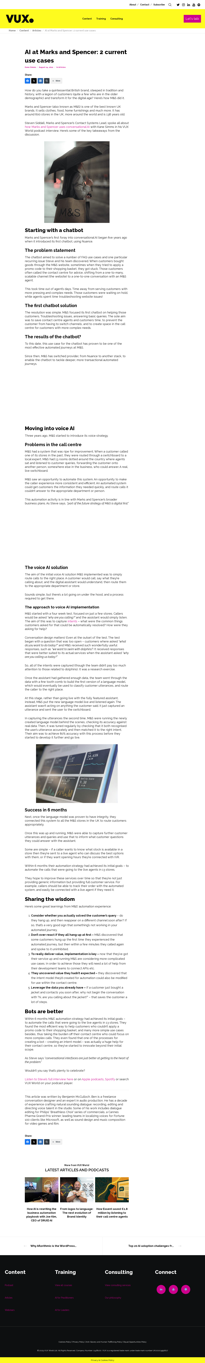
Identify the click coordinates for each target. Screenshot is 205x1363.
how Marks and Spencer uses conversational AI (57, 126)
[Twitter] (178, 4)
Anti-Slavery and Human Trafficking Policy (104, 1342)
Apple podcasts (93, 1079)
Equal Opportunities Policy (135, 1342)
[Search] (170, 5)
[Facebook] (27, 81)
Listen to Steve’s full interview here (49, 1079)
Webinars (10, 1310)
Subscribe (159, 4)
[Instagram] (183, 4)
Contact (144, 4)
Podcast (9, 1285)
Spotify (110, 1079)
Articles (62, 67)
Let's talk (192, 19)
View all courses (63, 1285)
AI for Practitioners (64, 1297)
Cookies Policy (65, 1342)
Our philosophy (113, 1297)
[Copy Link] (46, 81)
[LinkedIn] (188, 4)
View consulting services (118, 1285)
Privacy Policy (78, 1342)
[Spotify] (198, 4)
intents (72, 621)
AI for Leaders (62, 1310)
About (132, 4)
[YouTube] (193, 4)
